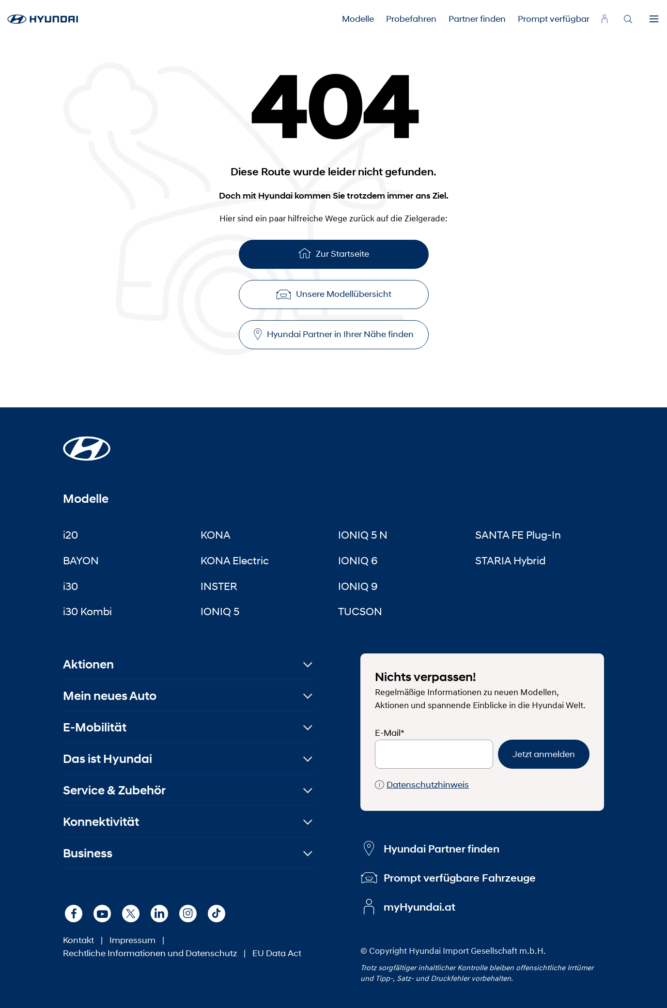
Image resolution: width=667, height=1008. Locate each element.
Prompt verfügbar (553, 19)
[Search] (628, 19)
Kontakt (78, 940)
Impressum (132, 940)
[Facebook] (73, 913)
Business (87, 853)
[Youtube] (102, 913)
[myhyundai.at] (604, 19)
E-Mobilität (94, 727)
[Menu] (654, 19)
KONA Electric (235, 560)
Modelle (358, 19)
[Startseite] (86, 442)
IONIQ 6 (358, 560)
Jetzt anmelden (543, 754)
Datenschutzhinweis (422, 784)
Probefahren (411, 19)
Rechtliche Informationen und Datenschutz (150, 953)
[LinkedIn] (159, 913)
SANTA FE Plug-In (518, 534)
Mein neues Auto (109, 695)
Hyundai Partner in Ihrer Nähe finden (334, 334)
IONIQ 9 (358, 586)
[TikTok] (216, 913)
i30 (70, 586)
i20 (70, 534)
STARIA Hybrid (510, 560)
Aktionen (88, 664)
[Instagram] (188, 913)
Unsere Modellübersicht (333, 294)
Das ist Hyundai (107, 758)
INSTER (219, 586)
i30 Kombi (87, 611)
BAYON (81, 560)
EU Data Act (276, 953)
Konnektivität (101, 821)
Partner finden (477, 19)
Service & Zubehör (114, 790)
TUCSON (360, 611)
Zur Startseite (333, 253)
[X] (130, 913)
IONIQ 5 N (363, 534)
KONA (216, 534)
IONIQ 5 (220, 611)
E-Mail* (389, 733)
